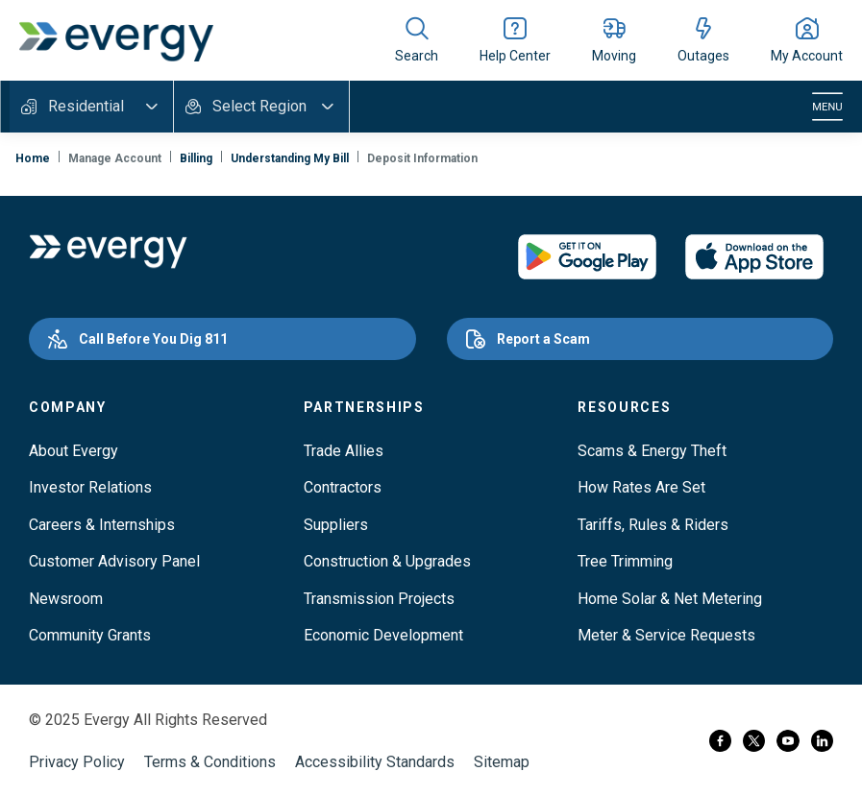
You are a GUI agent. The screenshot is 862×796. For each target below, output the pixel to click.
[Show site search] (416, 40)
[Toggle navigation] (827, 107)
